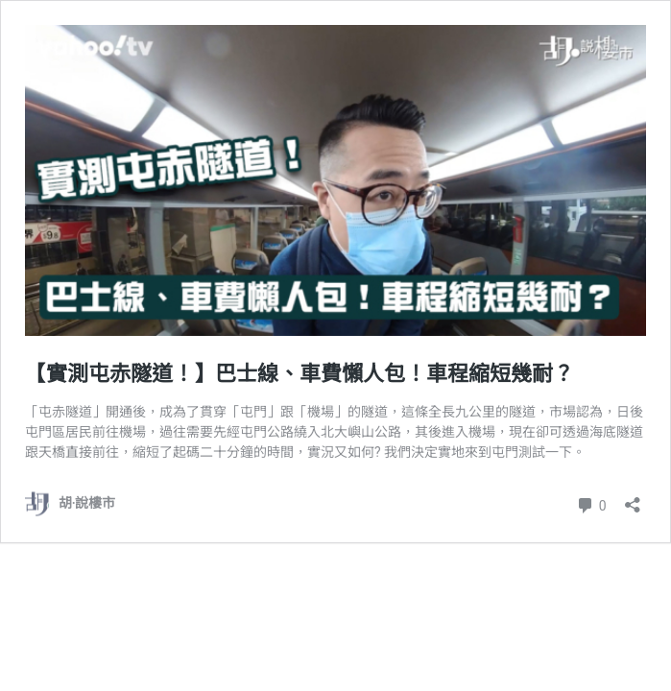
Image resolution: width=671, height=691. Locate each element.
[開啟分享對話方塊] (632, 498)
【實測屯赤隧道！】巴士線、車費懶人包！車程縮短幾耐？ (299, 374)
